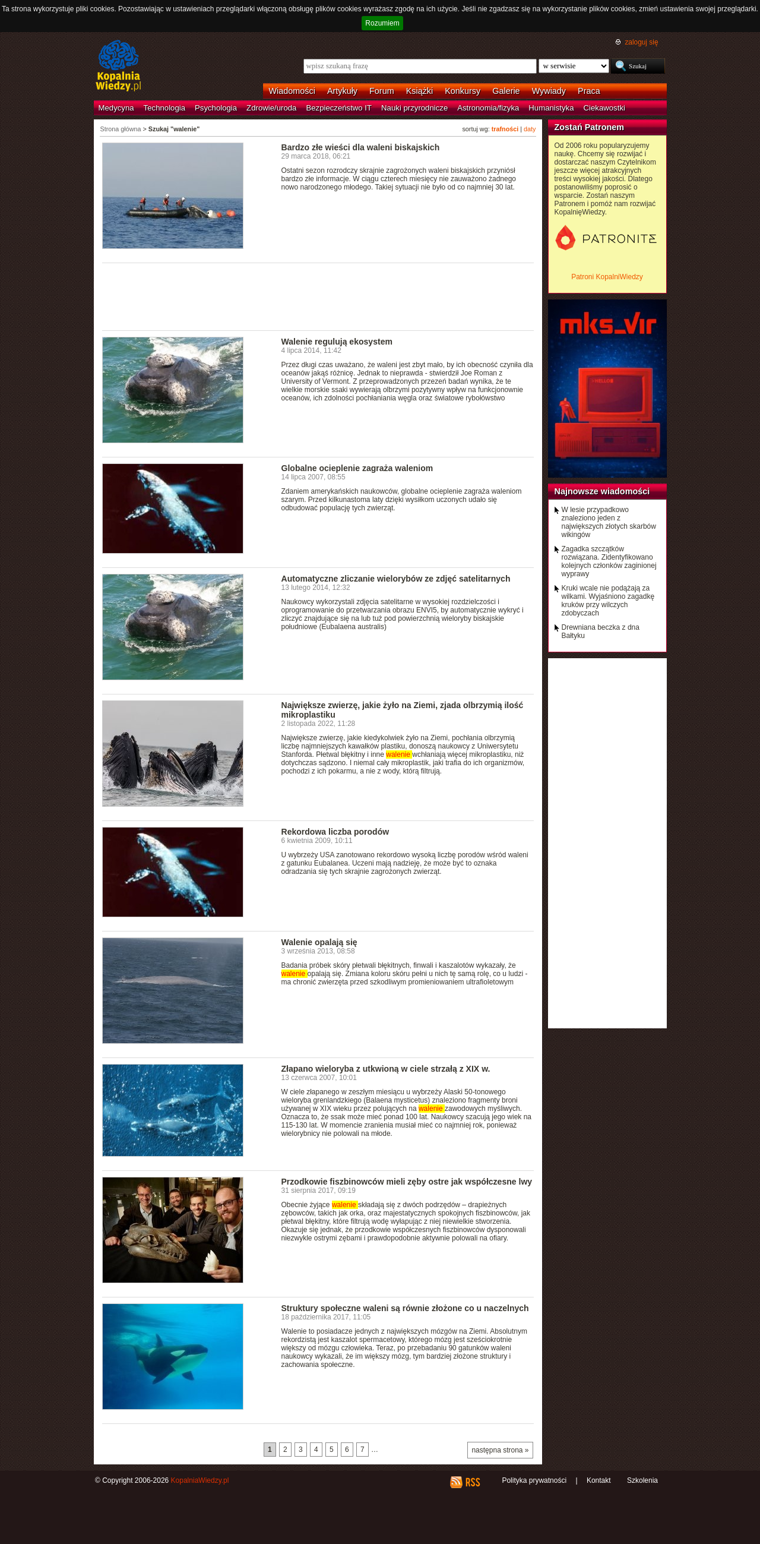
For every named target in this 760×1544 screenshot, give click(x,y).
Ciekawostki (604, 107)
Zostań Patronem (590, 127)
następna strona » (499, 1450)
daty (530, 128)
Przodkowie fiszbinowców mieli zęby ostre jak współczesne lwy (407, 1181)
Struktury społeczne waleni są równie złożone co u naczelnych (405, 1308)
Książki (419, 91)
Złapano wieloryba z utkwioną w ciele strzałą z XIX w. (385, 1068)
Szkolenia (642, 1480)
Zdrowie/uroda (271, 107)
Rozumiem (382, 23)
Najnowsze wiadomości (602, 491)
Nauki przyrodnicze (414, 107)
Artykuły (342, 91)
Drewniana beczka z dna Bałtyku (600, 631)
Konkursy (462, 91)
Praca (589, 91)
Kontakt (599, 1480)
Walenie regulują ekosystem (336, 341)
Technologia (164, 107)
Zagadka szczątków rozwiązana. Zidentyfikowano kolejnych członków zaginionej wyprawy (609, 561)
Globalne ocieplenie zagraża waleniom (357, 468)
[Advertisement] (318, 296)
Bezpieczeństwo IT (339, 107)
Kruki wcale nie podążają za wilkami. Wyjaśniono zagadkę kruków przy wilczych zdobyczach (608, 600)
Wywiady (549, 91)
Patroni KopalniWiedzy (607, 277)
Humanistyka (551, 107)
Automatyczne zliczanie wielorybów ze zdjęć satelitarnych (396, 578)
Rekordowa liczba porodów (335, 831)
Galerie (506, 91)
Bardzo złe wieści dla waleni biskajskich (360, 147)
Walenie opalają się (319, 942)
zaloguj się (641, 42)
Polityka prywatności (534, 1480)
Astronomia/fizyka (488, 107)
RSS (472, 1482)
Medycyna (116, 107)
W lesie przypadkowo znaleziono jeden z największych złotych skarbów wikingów (609, 522)
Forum (381, 91)
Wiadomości (292, 91)
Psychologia (216, 107)
